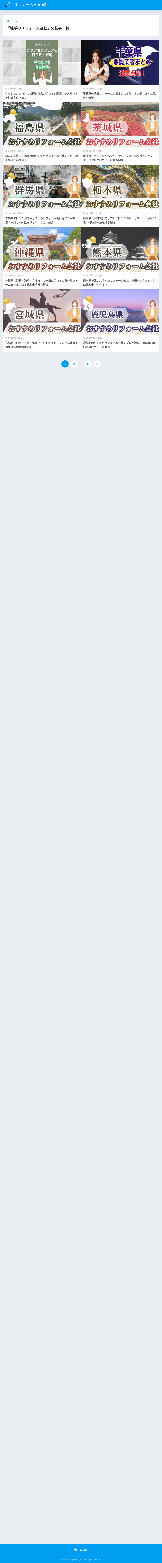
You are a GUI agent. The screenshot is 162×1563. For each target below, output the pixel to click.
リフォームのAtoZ (25, 5)
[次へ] (97, 364)
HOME (81, 1550)
